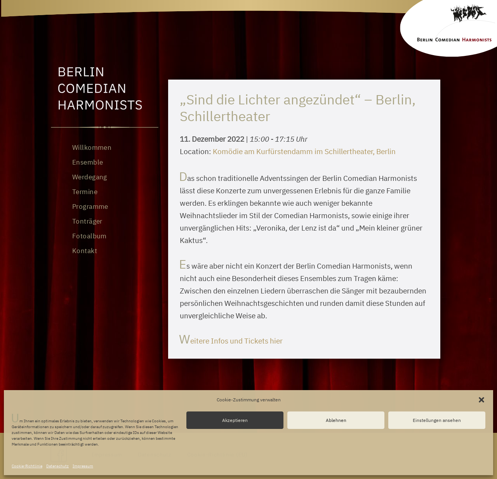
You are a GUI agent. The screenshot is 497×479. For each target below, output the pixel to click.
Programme (90, 206)
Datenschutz (57, 466)
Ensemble (87, 162)
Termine (84, 191)
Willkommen (91, 147)
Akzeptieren (235, 420)
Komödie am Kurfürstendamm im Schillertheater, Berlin (304, 151)
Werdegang (89, 177)
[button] (481, 400)
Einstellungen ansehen (437, 420)
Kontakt (84, 250)
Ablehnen (336, 420)
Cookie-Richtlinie (27, 466)
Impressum (83, 466)
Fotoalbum (89, 236)
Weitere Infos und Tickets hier (231, 340)
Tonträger (87, 221)
